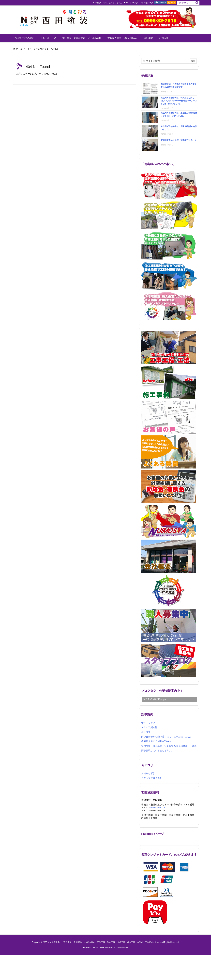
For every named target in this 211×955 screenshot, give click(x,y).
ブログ (98, 3)
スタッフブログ (151, 778)
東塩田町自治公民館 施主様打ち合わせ (178, 140)
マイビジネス (147, 3)
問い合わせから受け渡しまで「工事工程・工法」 (166, 736)
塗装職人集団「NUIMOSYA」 (156, 741)
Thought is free (122, 947)
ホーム (19, 49)
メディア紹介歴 (149, 727)
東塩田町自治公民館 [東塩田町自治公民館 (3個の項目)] (154, 699)
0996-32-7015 (158, 807)
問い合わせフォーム (113, 3)
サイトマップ (132, 3)
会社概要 (146, 732)
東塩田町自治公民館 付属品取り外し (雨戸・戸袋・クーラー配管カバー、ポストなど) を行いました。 (179, 101)
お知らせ (147, 773)
